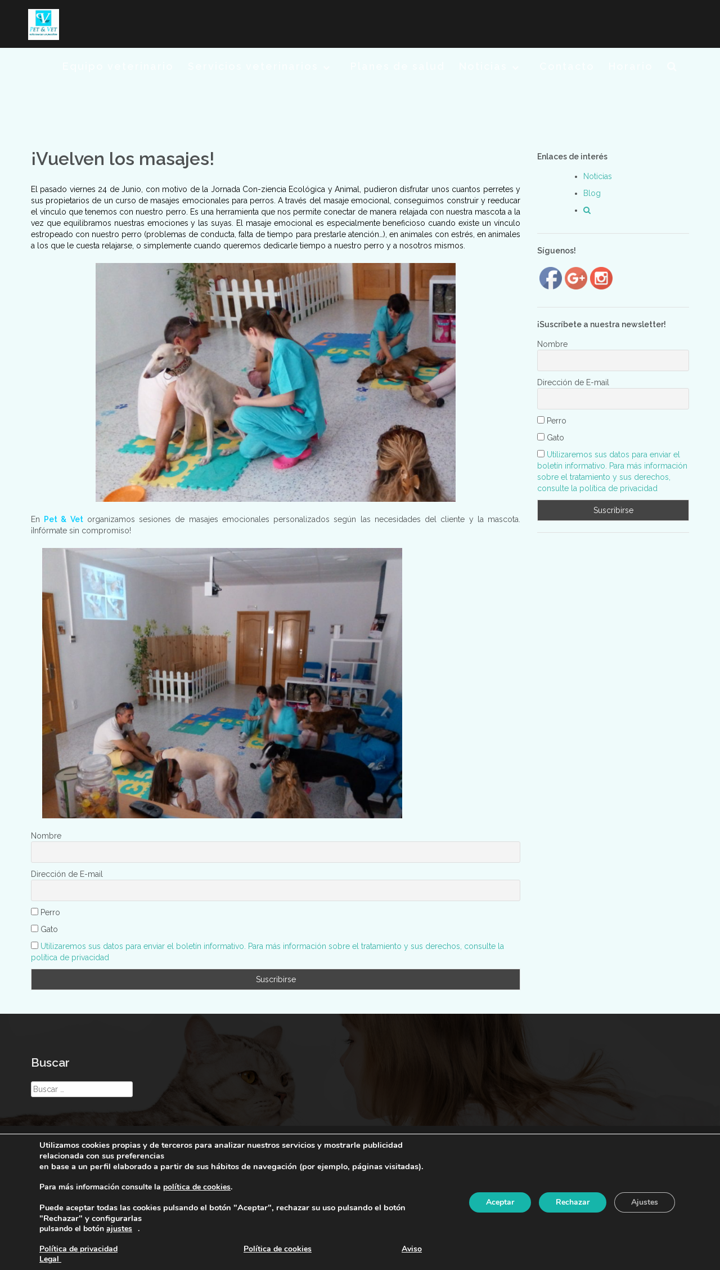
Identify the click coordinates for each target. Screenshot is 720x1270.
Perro (45, 912)
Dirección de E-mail (67, 874)
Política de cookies (278, 1249)
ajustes (119, 1229)
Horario (631, 66)
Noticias (483, 66)
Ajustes (644, 1202)
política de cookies (197, 1187)
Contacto (567, 66)
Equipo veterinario (118, 66)
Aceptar (500, 1202)
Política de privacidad (78, 1249)
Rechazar (573, 1202)
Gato (44, 929)
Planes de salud (397, 66)
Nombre (46, 835)
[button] (672, 68)
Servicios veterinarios (253, 66)
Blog (592, 193)
